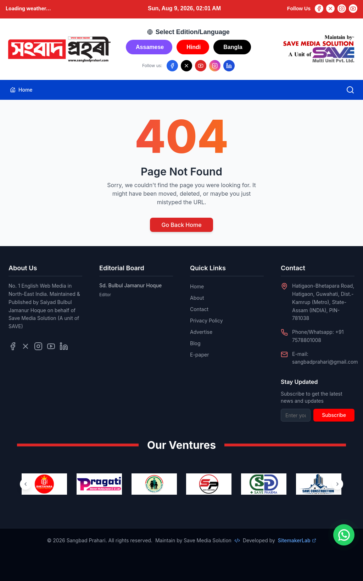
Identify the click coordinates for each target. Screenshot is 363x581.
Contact (199, 309)
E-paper (199, 355)
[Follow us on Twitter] (25, 346)
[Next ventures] (337, 484)
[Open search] (350, 90)
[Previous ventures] (25, 484)
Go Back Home (181, 224)
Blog (195, 343)
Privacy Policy (206, 320)
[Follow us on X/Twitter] (186, 65)
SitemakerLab (297, 540)
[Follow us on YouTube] (200, 65)
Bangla (232, 47)
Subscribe (334, 415)
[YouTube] (353, 8)
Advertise (201, 332)
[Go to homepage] (59, 49)
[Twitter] (330, 8)
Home (21, 90)
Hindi (193, 47)
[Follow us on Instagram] (214, 65)
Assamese (150, 47)
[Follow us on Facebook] (172, 65)
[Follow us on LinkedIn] (229, 65)
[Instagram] (341, 8)
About (197, 298)
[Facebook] (319, 8)
